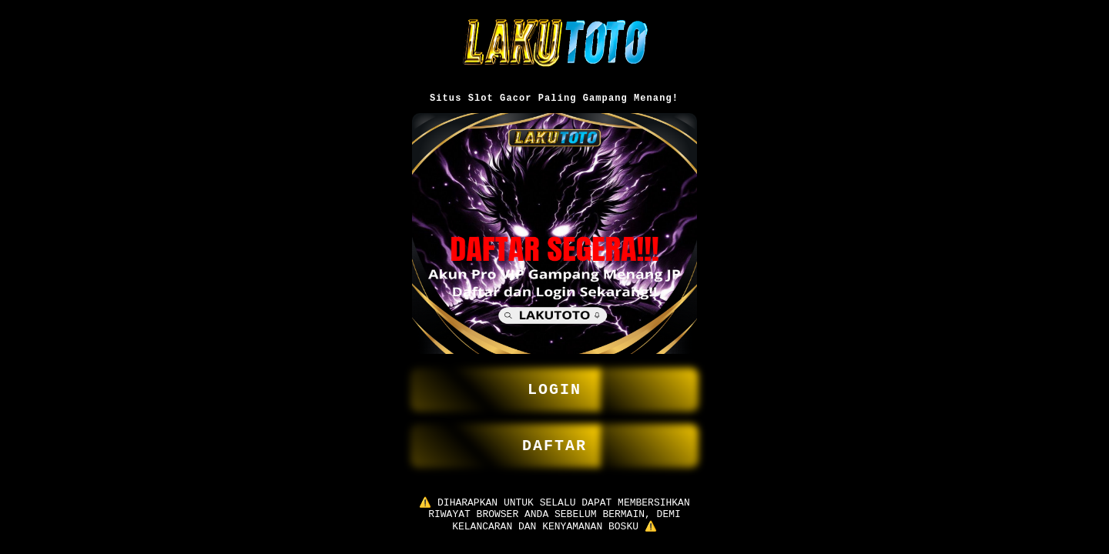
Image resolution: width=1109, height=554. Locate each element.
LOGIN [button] (554, 379)
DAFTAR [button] (554, 439)
